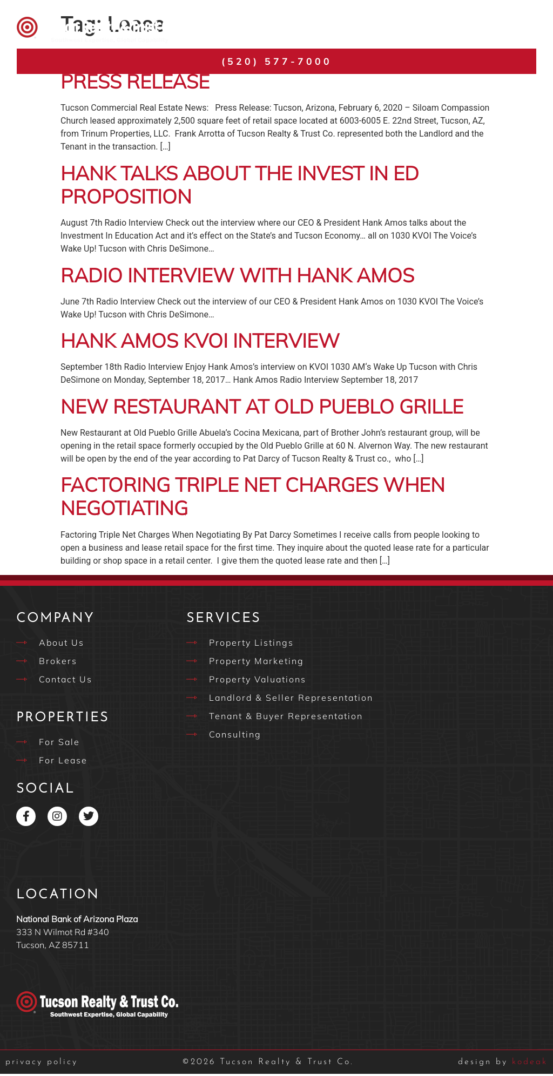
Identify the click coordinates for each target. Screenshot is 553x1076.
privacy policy (41, 1064)
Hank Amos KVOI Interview (200, 342)
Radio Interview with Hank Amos (237, 277)
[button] (529, 30)
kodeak (503, 1064)
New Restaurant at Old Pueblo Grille (261, 408)
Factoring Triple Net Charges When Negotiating (252, 498)
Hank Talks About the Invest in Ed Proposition (239, 187)
